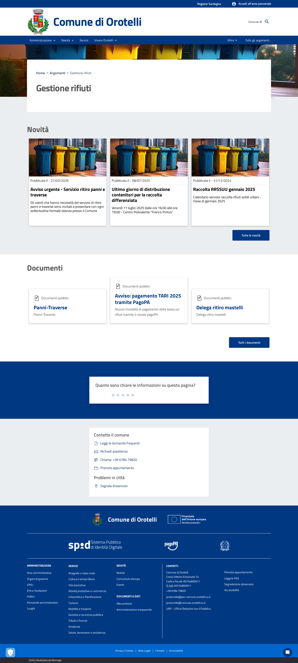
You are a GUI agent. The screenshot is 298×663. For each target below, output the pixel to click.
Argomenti (57, 73)
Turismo (73, 603)
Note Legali (144, 651)
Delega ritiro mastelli (219, 307)
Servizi (73, 566)
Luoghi (31, 608)
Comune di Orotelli (97, 21)
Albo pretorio (124, 603)
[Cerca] (267, 21)
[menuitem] (229, 40)
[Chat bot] (287, 652)
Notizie (121, 573)
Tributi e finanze (77, 620)
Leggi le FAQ (231, 578)
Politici (31, 596)
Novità (38, 129)
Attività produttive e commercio (87, 591)
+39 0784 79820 (176, 591)
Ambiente (74, 626)
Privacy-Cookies (124, 651)
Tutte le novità (251, 235)
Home (40, 73)
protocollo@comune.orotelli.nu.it (185, 603)
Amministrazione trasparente (134, 609)
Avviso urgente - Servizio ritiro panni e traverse (67, 192)
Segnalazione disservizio (239, 584)
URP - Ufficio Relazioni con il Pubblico (188, 608)
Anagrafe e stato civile (81, 573)
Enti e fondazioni (37, 590)
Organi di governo (37, 579)
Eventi (120, 585)
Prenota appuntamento (238, 572)
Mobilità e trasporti (79, 609)
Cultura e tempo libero (81, 579)
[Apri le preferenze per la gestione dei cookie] (10, 652)
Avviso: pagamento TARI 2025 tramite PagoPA (148, 299)
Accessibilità (231, 590)
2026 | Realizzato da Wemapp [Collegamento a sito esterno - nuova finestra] (45, 660)
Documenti (45, 267)
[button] (251, 4)
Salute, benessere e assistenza (86, 632)
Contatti (172, 566)
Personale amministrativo (42, 602)
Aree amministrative (39, 573)
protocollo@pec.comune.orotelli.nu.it (188, 597)
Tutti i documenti (249, 342)
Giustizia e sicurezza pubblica (85, 615)
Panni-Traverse (50, 307)
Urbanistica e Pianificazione (84, 597)
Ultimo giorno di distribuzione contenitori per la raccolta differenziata (141, 195)
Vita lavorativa (77, 585)
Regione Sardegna (209, 4)
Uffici (30, 585)
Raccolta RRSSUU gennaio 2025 (224, 189)
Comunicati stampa (128, 579)
